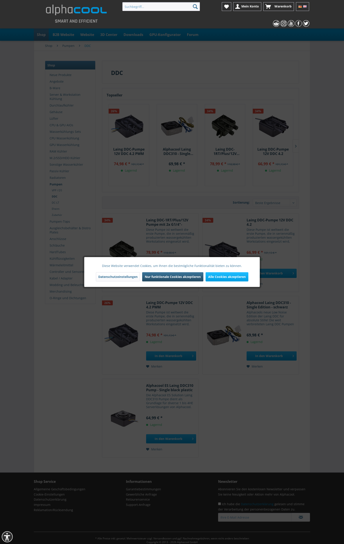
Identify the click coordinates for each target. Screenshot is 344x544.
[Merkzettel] (226, 6)
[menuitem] (161, 6)
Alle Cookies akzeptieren (227, 277)
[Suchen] (195, 6)
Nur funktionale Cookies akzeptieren (173, 277)
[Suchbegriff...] (161, 6)
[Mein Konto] (247, 6)
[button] (7, 537)
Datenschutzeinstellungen (118, 277)
